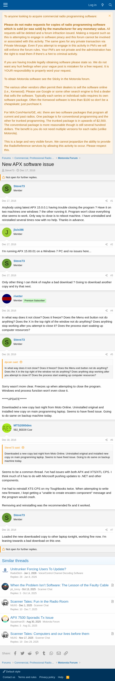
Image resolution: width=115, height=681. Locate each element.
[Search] (110, 5)
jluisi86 (19, 229)
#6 (111, 440)
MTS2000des (23, 425)
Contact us (9, 677)
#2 (111, 244)
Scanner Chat (45, 589)
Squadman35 (17, 621)
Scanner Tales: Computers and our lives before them (49, 634)
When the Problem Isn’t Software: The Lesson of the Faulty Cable (59, 585)
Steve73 (10, 170)
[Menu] (5, 5)
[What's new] (102, 5)
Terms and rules (27, 677)
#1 (111, 200)
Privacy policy (47, 677)
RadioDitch (16, 573)
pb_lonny (15, 589)
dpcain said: (11, 362)
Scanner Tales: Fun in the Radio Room (39, 601)
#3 (111, 275)
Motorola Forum (51, 621)
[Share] (106, 201)
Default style (11, 671)
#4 (111, 310)
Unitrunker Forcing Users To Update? (38, 569)
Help (60, 677)
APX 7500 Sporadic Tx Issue (32, 618)
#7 (111, 529)
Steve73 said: (12, 447)
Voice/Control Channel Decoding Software (60, 573)
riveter (18, 296)
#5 (111, 354)
